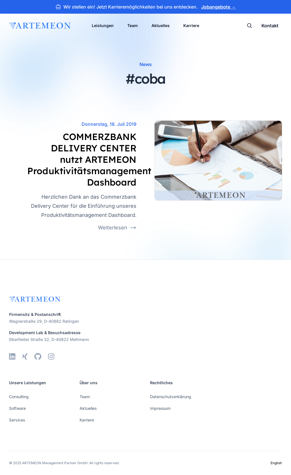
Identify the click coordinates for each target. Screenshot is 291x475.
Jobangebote (218, 7)
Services (17, 420)
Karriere (191, 25)
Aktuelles (160, 25)
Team (132, 25)
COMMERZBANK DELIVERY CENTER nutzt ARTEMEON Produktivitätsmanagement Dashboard (89, 159)
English (276, 463)
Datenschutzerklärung (170, 396)
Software (17, 408)
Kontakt (269, 25)
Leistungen (103, 25)
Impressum (160, 408)
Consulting (19, 396)
